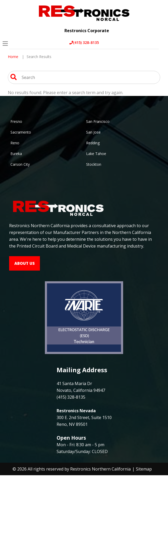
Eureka (16, 153)
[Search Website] (13, 78)
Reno (14, 142)
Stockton (93, 164)
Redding (93, 142)
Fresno (16, 121)
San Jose (93, 132)
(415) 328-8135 (84, 42)
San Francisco (98, 121)
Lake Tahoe (96, 153)
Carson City (20, 164)
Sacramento (20, 132)
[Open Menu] (5, 44)
